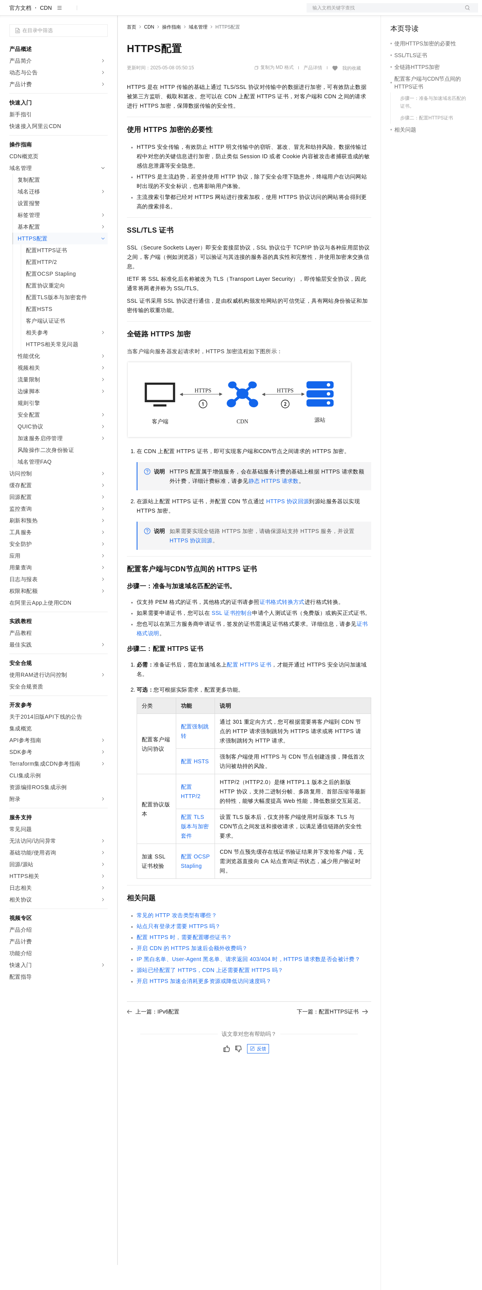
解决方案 (126, 12)
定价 (169, 12)
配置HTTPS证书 (249, 690)
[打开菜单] (12, 12)
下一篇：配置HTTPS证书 (332, 1036)
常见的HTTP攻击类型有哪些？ (177, 940)
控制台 (418, 12)
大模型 (80, 12)
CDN (46, 33)
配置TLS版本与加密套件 (195, 851)
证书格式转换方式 (282, 627)
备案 (399, 12)
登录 (465, 12)
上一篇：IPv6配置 (153, 1036)
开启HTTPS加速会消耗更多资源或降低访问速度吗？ (204, 1006)
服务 (231, 12)
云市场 (190, 12)
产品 (101, 12)
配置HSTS (195, 786)
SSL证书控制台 (231, 638)
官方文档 (20, 33)
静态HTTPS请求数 (274, 506)
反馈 (258, 1074)
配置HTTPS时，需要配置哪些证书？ (184, 962)
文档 (382, 12)
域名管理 (198, 52)
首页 (131, 52)
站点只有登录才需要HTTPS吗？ (179, 951)
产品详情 (312, 93)
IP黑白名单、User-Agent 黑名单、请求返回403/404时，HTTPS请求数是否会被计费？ (248, 984)
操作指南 (171, 52)
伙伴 (212, 12)
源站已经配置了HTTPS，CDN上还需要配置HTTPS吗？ (210, 995)
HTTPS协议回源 (287, 526)
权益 (150, 12)
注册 (436, 12)
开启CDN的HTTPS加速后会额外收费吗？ (192, 973)
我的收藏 (351, 93)
